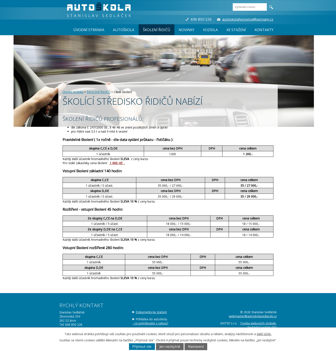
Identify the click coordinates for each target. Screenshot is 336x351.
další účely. (264, 334)
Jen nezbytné (169, 346)
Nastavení (196, 346)
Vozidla (210, 29)
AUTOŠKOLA (123, 29)
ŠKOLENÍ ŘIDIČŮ (156, 29)
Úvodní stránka (88, 29)
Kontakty (264, 29)
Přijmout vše (142, 346)
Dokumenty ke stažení (151, 312)
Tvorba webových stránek (258, 323)
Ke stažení (236, 29)
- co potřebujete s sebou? (150, 323)
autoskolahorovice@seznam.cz (247, 19)
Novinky (186, 29)
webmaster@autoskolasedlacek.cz (253, 316)
